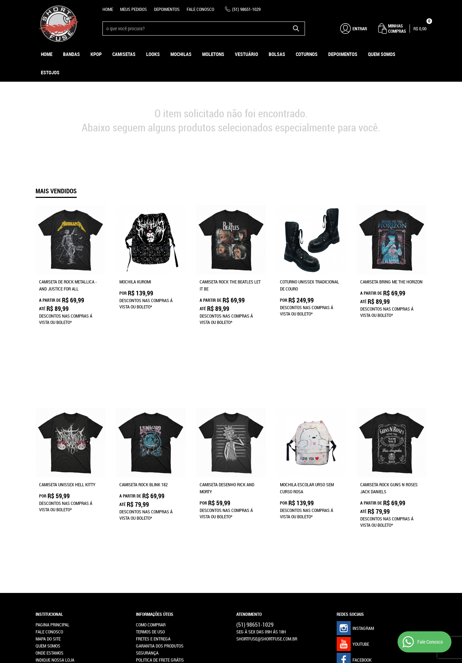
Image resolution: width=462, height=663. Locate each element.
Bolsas (277, 54)
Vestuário (246, 54)
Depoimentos (167, 9)
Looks (153, 54)
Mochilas (181, 54)
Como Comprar (151, 502)
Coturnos (307, 54)
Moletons (213, 54)
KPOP (96, 54)
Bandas (71, 54)
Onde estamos (49, 530)
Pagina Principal (52, 502)
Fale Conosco (200, 9)
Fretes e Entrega (153, 516)
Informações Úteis (154, 491)
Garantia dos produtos (159, 523)
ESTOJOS (50, 72)
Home (107, 9)
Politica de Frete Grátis (160, 537)
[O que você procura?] (296, 28)
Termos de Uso (150, 509)
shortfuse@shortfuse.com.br (266, 516)
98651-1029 (246, 9)
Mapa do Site (48, 516)
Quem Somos (381, 54)
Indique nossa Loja (55, 537)
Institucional (49, 491)
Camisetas (124, 54)
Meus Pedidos (133, 9)
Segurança (147, 530)
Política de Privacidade (159, 544)
